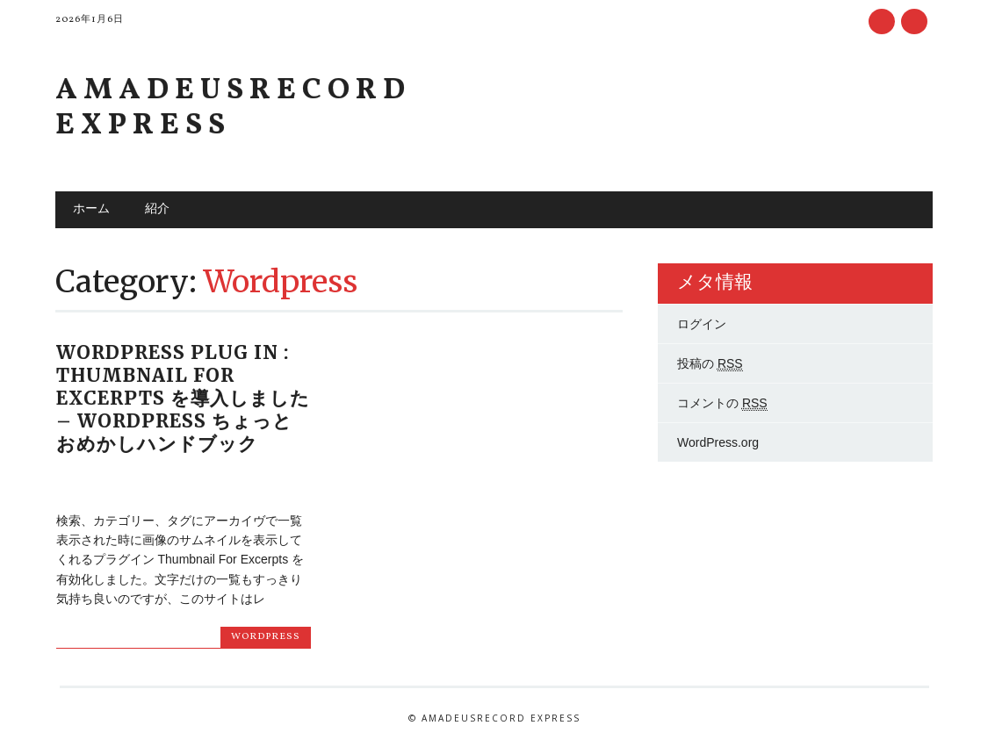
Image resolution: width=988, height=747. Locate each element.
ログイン (701, 324)
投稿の (710, 363)
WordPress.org (718, 442)
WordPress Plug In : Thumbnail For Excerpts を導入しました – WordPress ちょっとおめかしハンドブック (183, 398)
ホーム (91, 209)
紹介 (157, 209)
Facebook (882, 21)
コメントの (722, 403)
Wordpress (265, 636)
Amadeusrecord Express (233, 108)
